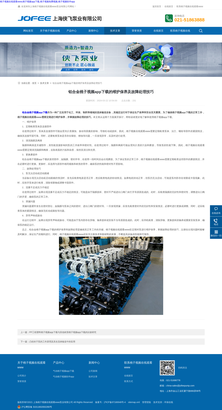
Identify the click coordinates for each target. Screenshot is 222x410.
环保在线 (168, 402)
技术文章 (115, 30)
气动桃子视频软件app (63, 376)
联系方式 (128, 381)
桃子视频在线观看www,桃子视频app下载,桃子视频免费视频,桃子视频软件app (37, 1)
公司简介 (21, 375)
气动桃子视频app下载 (63, 371)
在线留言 (168, 6)
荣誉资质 (137, 30)
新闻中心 (93, 30)
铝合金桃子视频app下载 (34, 112)
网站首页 (28, 30)
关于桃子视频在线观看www (50, 34)
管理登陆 (146, 402)
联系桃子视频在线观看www (189, 6)
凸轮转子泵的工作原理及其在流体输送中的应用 (52, 341)
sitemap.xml (134, 402)
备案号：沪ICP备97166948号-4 (110, 402)
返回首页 (156, 6)
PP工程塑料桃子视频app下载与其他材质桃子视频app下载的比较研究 (62, 332)
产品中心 (72, 30)
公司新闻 (93, 371)
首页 (34, 83)
